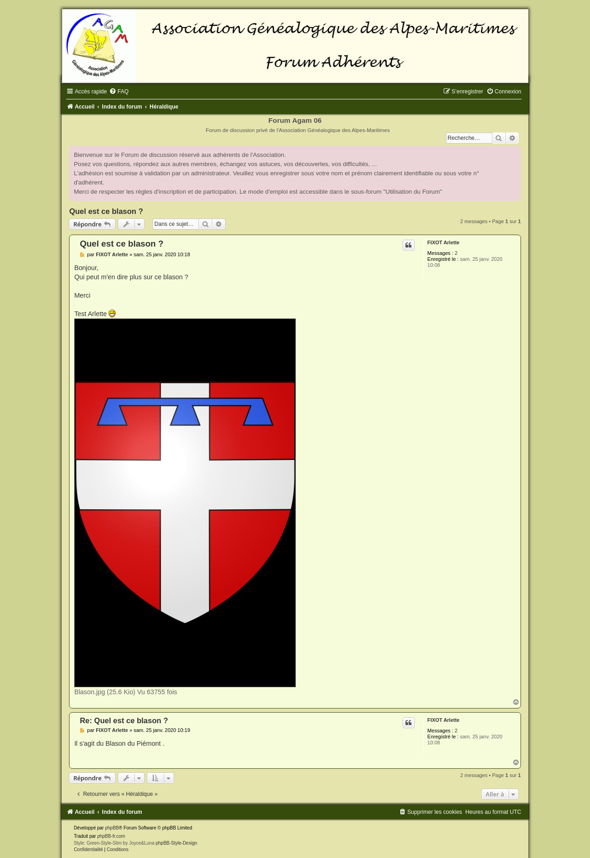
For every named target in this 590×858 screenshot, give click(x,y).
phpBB (112, 827)
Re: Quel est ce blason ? (124, 720)
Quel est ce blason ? (106, 211)
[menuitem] (118, 91)
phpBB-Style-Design (176, 843)
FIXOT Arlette (444, 242)
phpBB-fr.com (111, 836)
